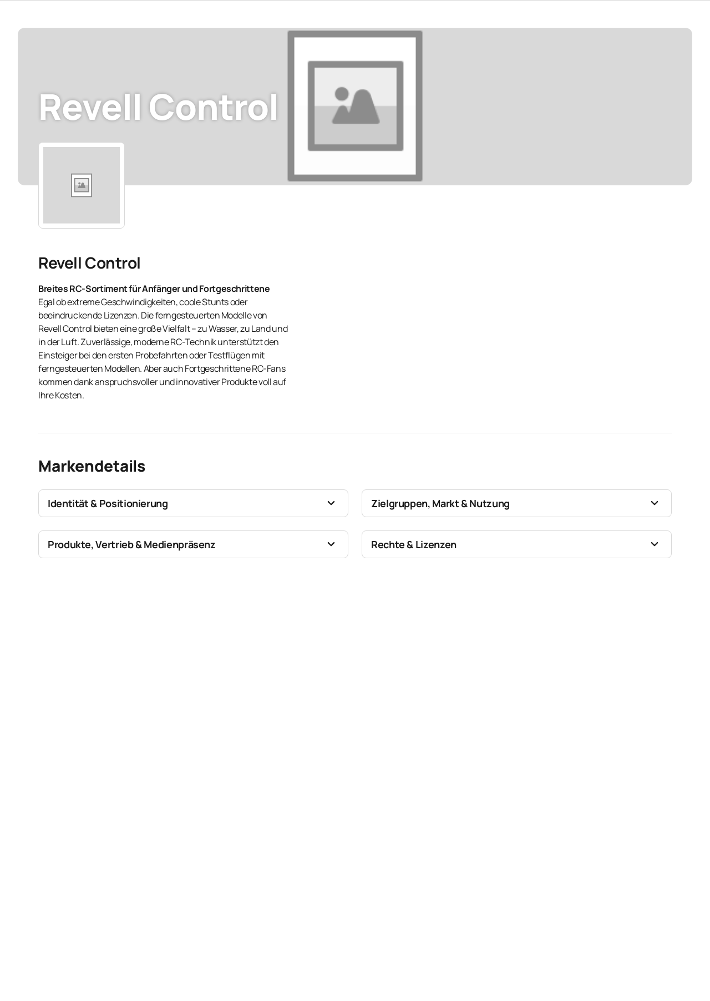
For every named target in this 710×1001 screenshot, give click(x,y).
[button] (193, 503)
